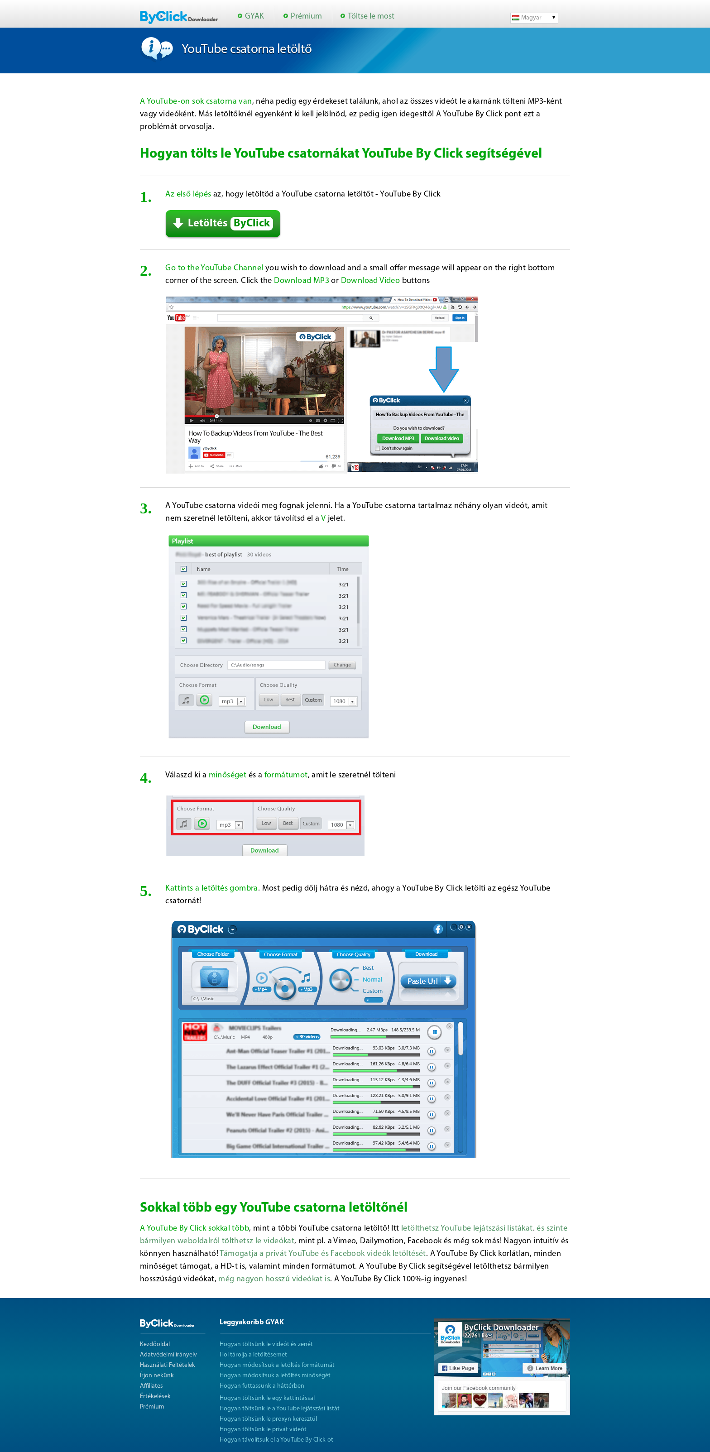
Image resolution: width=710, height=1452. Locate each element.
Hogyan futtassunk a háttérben (262, 1386)
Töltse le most (371, 16)
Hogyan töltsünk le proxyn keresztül (268, 1419)
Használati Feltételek (167, 1365)
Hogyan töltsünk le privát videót (263, 1429)
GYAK (254, 16)
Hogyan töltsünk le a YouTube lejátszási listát (280, 1408)
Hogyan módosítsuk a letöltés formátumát (277, 1365)
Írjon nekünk (157, 1375)
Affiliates (151, 1386)
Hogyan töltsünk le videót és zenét (266, 1344)
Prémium (306, 16)
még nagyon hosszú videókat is (274, 1279)
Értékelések (155, 1396)
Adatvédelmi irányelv (168, 1354)
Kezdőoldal (155, 1344)
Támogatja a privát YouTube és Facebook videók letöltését (323, 1254)
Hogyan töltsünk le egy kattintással (267, 1398)
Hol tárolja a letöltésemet (253, 1354)
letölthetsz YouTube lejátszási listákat (467, 1228)
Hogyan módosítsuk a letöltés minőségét (275, 1375)
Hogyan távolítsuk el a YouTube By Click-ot (276, 1440)
